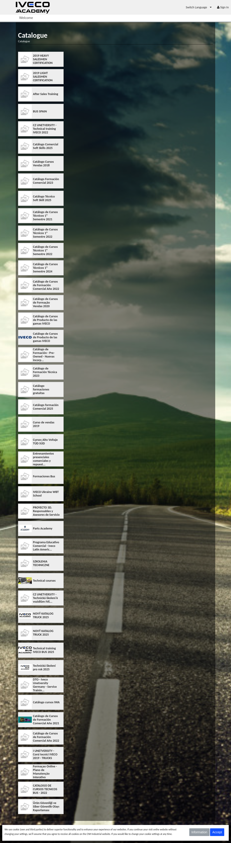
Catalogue (24, 41)
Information (199, 832)
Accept (217, 832)
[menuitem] (199, 7)
